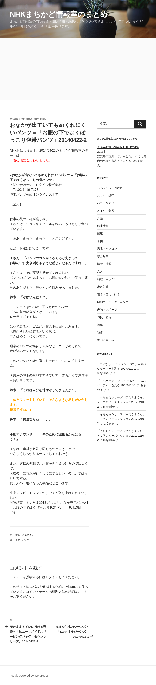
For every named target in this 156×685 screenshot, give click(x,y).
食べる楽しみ (105, 340)
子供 (100, 241)
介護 (100, 218)
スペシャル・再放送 (110, 187)
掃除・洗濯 (104, 264)
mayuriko (40, 119)
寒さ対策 (102, 256)
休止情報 (102, 225)
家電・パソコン (107, 248)
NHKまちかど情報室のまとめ (59, 14)
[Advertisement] (78, 69)
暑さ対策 (102, 286)
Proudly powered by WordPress (29, 675)
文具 (100, 271)
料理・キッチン (107, 279)
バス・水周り (105, 203)
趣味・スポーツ (107, 309)
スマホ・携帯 (105, 195)
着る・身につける (24, 535)
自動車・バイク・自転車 (112, 302)
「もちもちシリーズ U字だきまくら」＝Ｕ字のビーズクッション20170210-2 (121, 402)
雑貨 (100, 332)
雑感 (100, 324)
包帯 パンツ (22, 540)
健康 (100, 233)
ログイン (52, 577)
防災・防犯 (104, 317)
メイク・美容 (105, 210)
